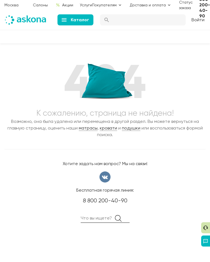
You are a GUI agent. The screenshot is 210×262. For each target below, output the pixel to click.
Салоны (40, 5)
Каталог (75, 19)
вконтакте (105, 176)
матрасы (88, 128)
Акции (64, 5)
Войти (197, 19)
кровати (108, 128)
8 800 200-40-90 (105, 200)
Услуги (86, 5)
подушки (131, 128)
